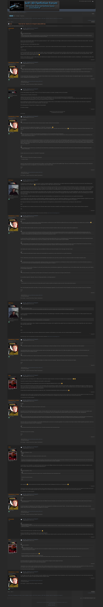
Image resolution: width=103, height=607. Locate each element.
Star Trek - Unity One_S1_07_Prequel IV (30, 28)
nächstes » (93, 20)
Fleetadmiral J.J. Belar (13, 62)
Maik (9, 375)
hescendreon (11, 89)
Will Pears (10, 180)
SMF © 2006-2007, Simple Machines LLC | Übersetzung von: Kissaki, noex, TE (55, 602)
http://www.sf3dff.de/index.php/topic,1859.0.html (35, 81)
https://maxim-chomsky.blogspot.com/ (53, 336)
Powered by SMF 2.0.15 (40, 602)
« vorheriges (90, 20)
